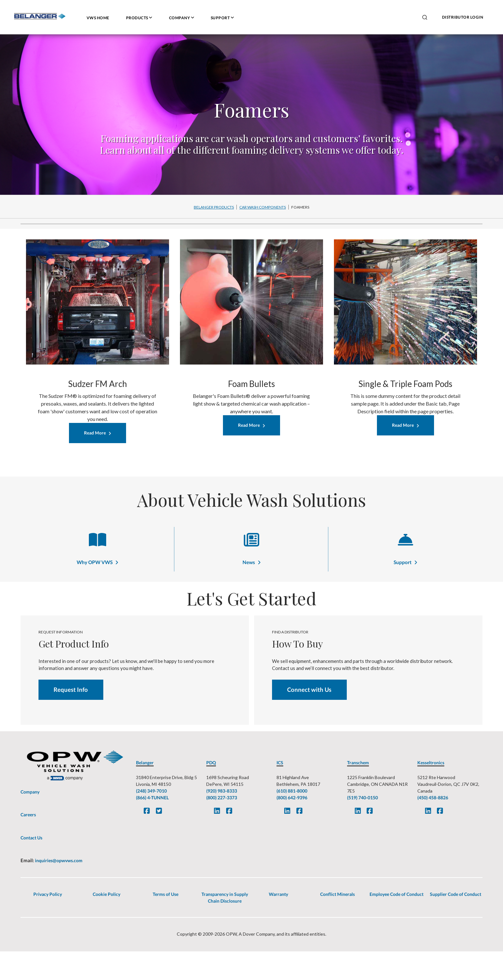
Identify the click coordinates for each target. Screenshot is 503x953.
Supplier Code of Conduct (455, 895)
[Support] (405, 544)
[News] (251, 544)
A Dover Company (257, 935)
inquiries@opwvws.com (58, 862)
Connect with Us (310, 691)
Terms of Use (165, 895)
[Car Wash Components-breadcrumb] (263, 207)
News (248, 563)
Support (222, 17)
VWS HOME (98, 17)
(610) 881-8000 (292, 792)
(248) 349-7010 (151, 792)
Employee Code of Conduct (396, 895)
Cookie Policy (106, 895)
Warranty (278, 895)
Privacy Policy (47, 895)
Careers (28, 816)
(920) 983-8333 (221, 792)
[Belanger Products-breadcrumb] (214, 207)
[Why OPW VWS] (97, 544)
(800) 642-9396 (292, 799)
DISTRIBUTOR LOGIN (462, 17)
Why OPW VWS (95, 563)
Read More (95, 433)
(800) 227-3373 (221, 799)
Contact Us (31, 839)
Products (139, 17)
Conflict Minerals (337, 895)
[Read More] (97, 433)
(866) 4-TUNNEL (152, 799)
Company (181, 17)
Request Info (71, 691)
